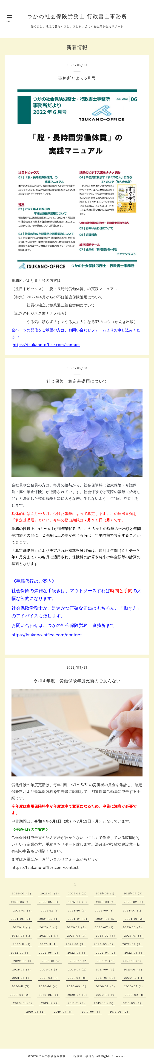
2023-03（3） (77, 935)
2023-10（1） (49, 927)
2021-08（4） (50, 969)
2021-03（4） (50, 977)
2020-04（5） (77, 994)
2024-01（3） (135, 918)
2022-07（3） (21, 952)
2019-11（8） (77, 1003)
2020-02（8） (135, 994)
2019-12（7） (50, 1003)
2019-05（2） (119, 1011)
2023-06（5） (133, 927)
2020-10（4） (49, 986)
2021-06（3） (106, 969)
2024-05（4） (49, 918)
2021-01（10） (106, 977)
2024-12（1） (50, 910)
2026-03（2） (22, 893)
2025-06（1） (21, 902)
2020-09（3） (77, 986)
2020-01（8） (23, 1003)
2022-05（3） (77, 952)
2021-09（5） (22, 969)
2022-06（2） (49, 952)
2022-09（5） (104, 944)
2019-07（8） (64, 1011)
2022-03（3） (134, 952)
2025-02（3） (134, 902)
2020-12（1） (134, 977)
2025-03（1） (106, 902)
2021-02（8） (78, 977)
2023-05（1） (21, 935)
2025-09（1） (106, 893)
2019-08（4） (36, 1011)
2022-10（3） (76, 944)
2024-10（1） (77, 910)
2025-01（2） (23, 910)
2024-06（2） (21, 918)
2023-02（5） (106, 935)
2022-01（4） (52, 961)
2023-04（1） (49, 935)
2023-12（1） (22, 927)
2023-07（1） (105, 927)
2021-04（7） (22, 977)
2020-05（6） (49, 994)
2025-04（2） (78, 902)
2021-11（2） (106, 961)
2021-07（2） (78, 969)
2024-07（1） (133, 910)
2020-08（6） (106, 986)
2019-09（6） (133, 1003)
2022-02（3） (23, 961)
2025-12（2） (78, 893)
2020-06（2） (20, 994)
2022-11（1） (49, 944)
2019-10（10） (104, 1003)
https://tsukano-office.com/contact (46, 344)
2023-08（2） (76, 927)
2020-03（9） (106, 994)
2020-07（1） (134, 986)
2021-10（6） (133, 961)
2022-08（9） (132, 944)
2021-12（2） (79, 961)
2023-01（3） (134, 935)
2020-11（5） (21, 986)
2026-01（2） (50, 893)
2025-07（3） (133, 893)
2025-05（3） (49, 902)
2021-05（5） (133, 969)
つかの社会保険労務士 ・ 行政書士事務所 (66, 1056)
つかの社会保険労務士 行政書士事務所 (77, 16)
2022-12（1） (22, 944)
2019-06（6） (92, 1011)
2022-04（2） (106, 952)
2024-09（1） (105, 910)
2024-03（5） (106, 918)
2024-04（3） (78, 918)
